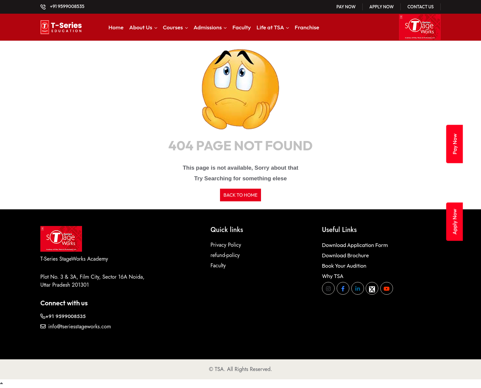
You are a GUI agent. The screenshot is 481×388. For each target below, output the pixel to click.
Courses (173, 27)
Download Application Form (355, 245)
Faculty (241, 27)
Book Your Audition (344, 265)
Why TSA (333, 276)
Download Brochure (345, 255)
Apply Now (381, 6)
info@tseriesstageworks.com (75, 326)
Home (115, 27)
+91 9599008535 (62, 6)
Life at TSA (270, 27)
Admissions (208, 27)
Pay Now (346, 6)
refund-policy (225, 255)
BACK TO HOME (240, 195)
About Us (140, 27)
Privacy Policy (225, 245)
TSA (219, 369)
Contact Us (420, 6)
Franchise (307, 27)
